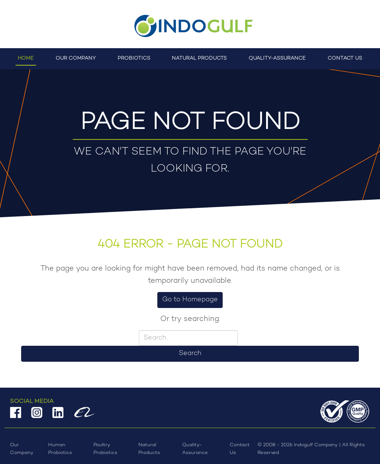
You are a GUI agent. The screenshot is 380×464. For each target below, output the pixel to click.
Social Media (32, 401)
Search (190, 353)
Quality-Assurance (277, 58)
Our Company (76, 58)
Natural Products (199, 58)
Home (26, 58)
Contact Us (345, 58)
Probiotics (134, 58)
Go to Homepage (190, 299)
